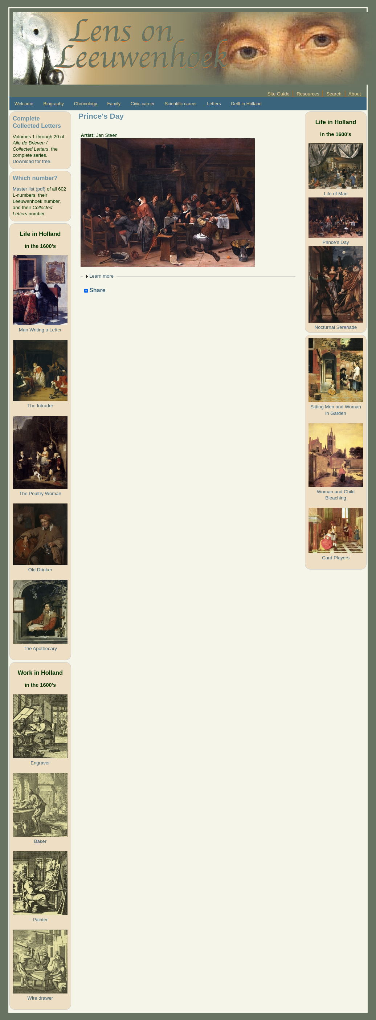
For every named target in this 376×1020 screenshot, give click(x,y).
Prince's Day (336, 242)
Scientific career (181, 103)
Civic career (143, 103)
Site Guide (278, 94)
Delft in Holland (246, 103)
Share (95, 291)
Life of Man (336, 193)
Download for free (31, 161)
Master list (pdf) (29, 189)
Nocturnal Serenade (336, 327)
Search (334, 94)
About (354, 94)
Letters (214, 103)
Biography (54, 103)
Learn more (101, 276)
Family (113, 103)
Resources (308, 94)
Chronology (85, 103)
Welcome (24, 103)
